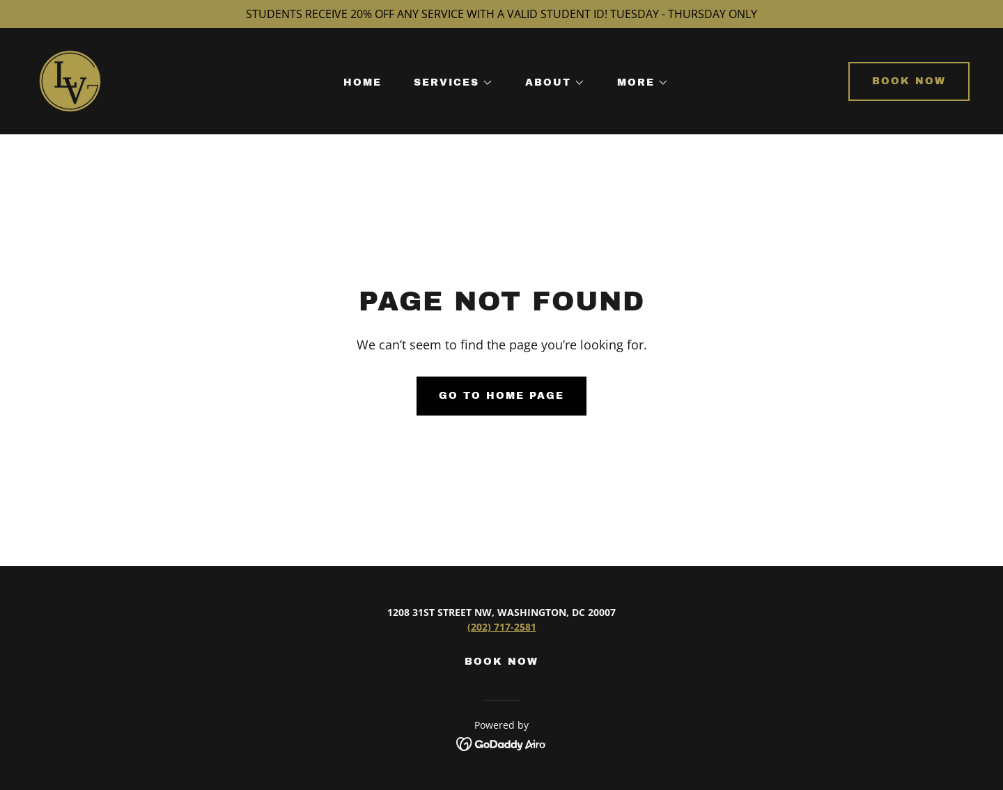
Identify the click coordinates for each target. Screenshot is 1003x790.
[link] (70, 80)
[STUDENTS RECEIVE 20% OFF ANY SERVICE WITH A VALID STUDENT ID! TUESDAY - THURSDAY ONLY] (501, 14)
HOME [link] (362, 82)
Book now (909, 81)
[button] (448, 82)
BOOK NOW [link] (501, 661)
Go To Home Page (501, 395)
